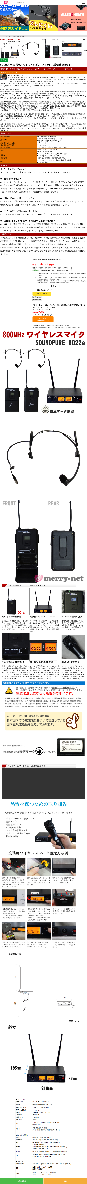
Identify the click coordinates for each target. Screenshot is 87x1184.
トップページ (3, 36)
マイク (13, 36)
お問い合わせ (22, 1181)
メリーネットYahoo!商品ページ (43, 319)
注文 (65, 1181)
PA (9, 36)
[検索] (43, 2)
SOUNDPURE (20, 36)
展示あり (4, 60)
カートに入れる (41, 293)
